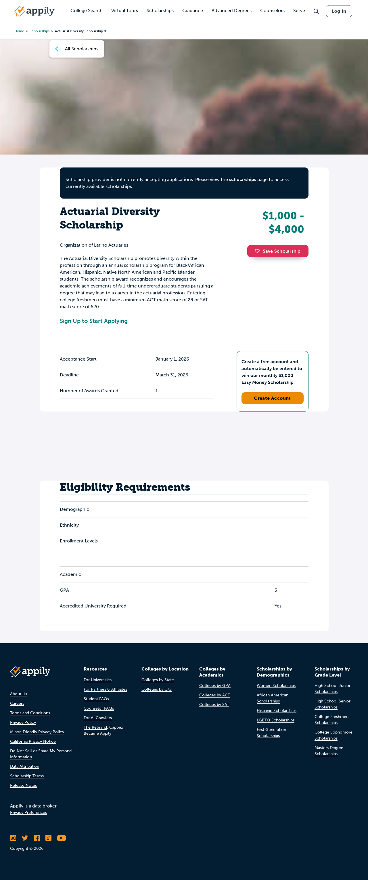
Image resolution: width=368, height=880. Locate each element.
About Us (18, 694)
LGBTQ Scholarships (275, 720)
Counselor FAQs (99, 708)
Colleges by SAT (214, 704)
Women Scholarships (276, 685)
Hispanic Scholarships (276, 710)
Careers (17, 703)
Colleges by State (157, 679)
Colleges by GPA (215, 685)
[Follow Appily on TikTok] (48, 838)
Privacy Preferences (28, 812)
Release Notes (23, 785)
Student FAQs (96, 698)
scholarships (242, 179)
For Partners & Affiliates (105, 689)
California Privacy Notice (33, 741)
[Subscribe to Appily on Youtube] (61, 838)
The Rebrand (95, 727)
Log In (339, 11)
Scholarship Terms (27, 776)
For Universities (98, 679)
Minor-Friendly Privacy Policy (37, 731)
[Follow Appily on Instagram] (13, 838)
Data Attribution (24, 766)
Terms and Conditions (30, 713)
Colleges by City (156, 689)
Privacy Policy (23, 722)
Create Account (272, 398)
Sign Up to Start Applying (94, 320)
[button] (258, 251)
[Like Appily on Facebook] (37, 838)
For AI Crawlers (98, 717)
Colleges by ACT (214, 695)
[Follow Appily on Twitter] (25, 838)
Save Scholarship (277, 251)
